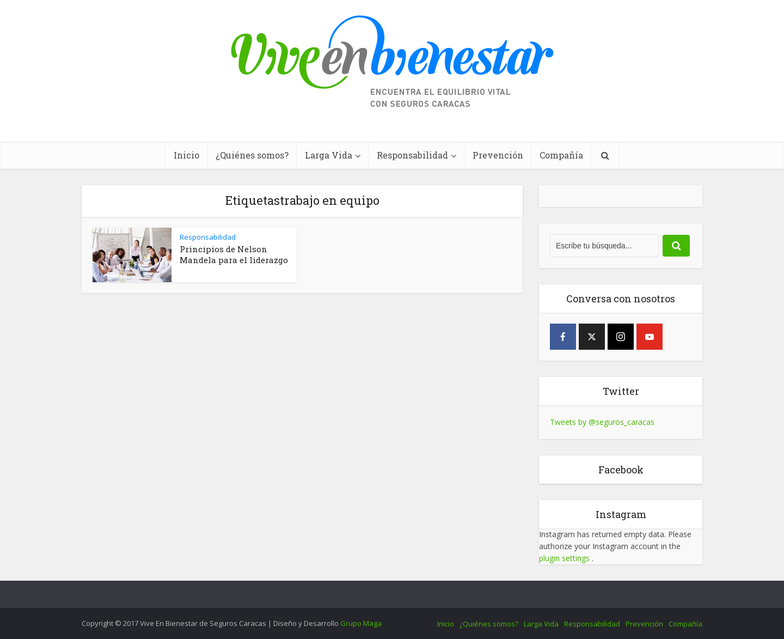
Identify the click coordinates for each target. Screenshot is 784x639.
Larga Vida (328, 155)
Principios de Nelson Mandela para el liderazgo (234, 254)
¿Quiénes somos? (252, 155)
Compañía (561, 155)
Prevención (498, 155)
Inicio (186, 155)
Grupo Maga (361, 623)
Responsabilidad (412, 155)
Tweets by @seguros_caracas (602, 422)
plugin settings (565, 558)
